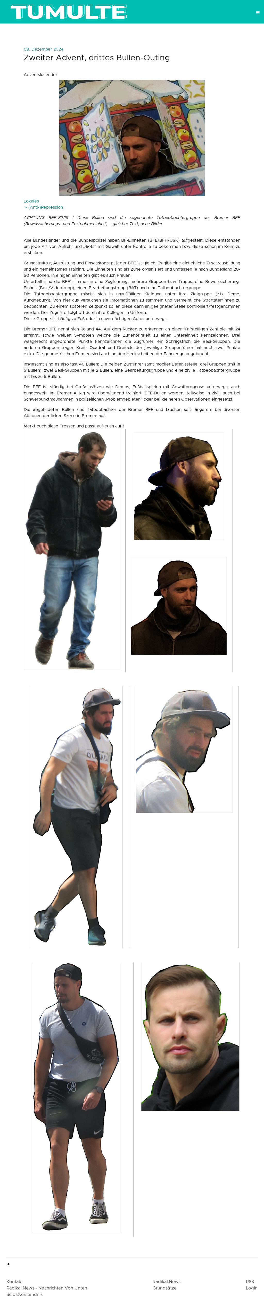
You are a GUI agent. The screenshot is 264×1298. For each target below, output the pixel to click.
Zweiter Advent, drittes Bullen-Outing (97, 58)
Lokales (31, 201)
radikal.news (166, 1282)
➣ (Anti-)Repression (43, 207)
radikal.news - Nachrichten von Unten (46, 1288)
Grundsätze (165, 1288)
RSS (250, 1282)
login (252, 1288)
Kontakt (14, 1282)
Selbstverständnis (24, 1295)
